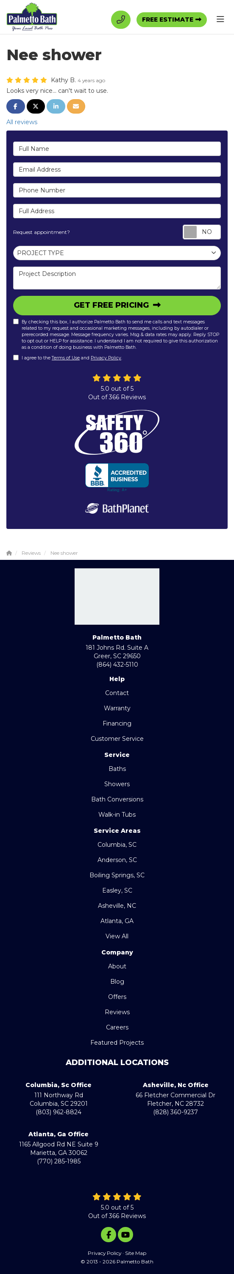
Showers (117, 784)
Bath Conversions (117, 799)
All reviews (21, 122)
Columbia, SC (117, 844)
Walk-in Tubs (117, 814)
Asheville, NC (117, 906)
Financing (117, 723)
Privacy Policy (106, 358)
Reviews (117, 1012)
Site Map (135, 1253)
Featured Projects (117, 1042)
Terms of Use (66, 358)
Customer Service (117, 739)
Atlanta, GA (117, 921)
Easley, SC (117, 890)
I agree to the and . (67, 358)
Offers (117, 997)
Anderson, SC (117, 860)
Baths (117, 769)
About (117, 966)
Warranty (117, 708)
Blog (117, 981)
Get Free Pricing (112, 305)
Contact (117, 693)
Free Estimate (167, 19)
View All (117, 936)
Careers (117, 1027)
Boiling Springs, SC (117, 875)
